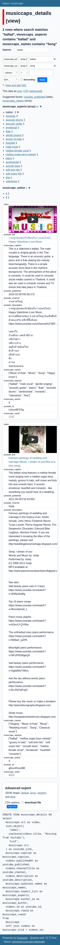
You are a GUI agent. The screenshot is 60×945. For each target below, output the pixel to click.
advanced (35, 91)
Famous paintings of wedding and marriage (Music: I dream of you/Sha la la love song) (32, 462)
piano (9, 158)
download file (31, 802)
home (6, 3)
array (33, 793)
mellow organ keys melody (21, 154)
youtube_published (34, 97)
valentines (11, 181)
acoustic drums (14, 120)
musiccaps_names (13, 100)
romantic (11, 116)
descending (27, 79)
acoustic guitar (14, 123)
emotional (11, 127)
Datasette (22, 938)
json (19, 91)
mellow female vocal (17, 150)
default (25, 793)
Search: (7, 49)
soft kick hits (13, 169)
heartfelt (10, 143)
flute (8, 131)
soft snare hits (14, 173)
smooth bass (13, 166)
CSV (26, 91)
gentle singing (14, 135)
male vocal (12, 146)
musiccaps (17, 3)
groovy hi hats (14, 139)
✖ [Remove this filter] (55, 59)
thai (8, 177)
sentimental (12, 162)
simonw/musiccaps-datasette (28, 941)
